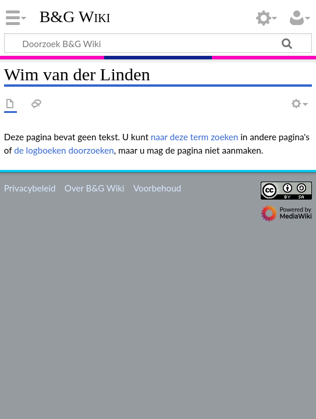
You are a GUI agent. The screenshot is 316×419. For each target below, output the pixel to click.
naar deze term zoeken (194, 137)
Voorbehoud (157, 188)
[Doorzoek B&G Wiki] (158, 43)
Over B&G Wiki (95, 188)
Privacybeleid (30, 188)
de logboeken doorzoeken (64, 150)
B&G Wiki (75, 17)
